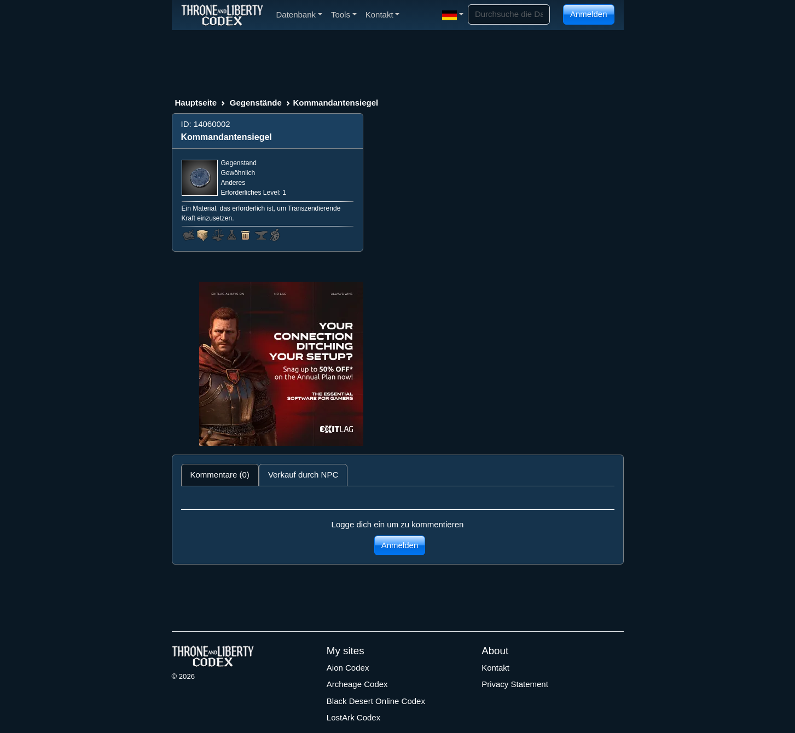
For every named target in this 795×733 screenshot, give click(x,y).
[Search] (509, 14)
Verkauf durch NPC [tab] (303, 474)
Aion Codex (348, 667)
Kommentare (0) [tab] (219, 474)
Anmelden (588, 14)
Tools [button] (344, 14)
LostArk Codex (353, 717)
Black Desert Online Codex (376, 701)
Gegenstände (256, 102)
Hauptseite (196, 102)
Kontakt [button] (382, 14)
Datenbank (299, 14)
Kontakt (495, 667)
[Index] (222, 14)
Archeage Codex (357, 684)
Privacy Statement (514, 684)
